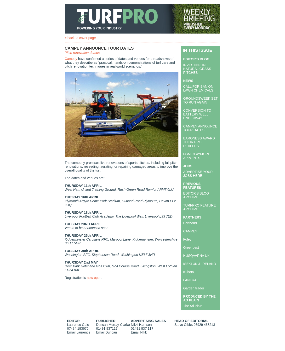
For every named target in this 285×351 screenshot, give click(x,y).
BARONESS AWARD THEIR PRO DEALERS (199, 142)
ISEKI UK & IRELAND (199, 264)
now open (94, 278)
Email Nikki (139, 332)
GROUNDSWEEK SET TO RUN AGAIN (200, 100)
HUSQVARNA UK (196, 256)
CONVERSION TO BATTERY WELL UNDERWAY (197, 114)
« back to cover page (80, 38)
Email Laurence (78, 332)
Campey (71, 59)
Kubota (188, 272)
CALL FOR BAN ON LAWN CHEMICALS (198, 88)
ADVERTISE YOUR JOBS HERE (198, 174)
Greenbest (191, 247)
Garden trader (193, 288)
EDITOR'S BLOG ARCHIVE (196, 195)
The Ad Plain (192, 306)
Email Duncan (106, 332)
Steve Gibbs (183, 325)
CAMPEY (190, 231)
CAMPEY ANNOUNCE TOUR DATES (200, 128)
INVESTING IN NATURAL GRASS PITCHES (197, 69)
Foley (187, 239)
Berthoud (190, 223)
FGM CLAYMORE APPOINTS (196, 156)
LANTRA (189, 280)
